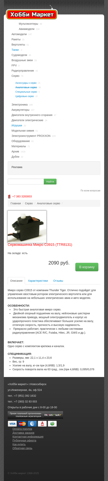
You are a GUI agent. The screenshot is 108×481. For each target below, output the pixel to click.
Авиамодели (26, 28)
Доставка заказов (23, 432)
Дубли (15, 156)
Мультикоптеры (28, 23)
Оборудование (21, 141)
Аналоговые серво (26, 87)
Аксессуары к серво (26, 83)
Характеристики (38, 280)
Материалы (19, 146)
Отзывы (58, 280)
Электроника (20, 104)
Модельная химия (23, 130)
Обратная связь (22, 448)
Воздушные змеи (22, 60)
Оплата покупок (22, 428)
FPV (14, 65)
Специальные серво (26, 91)
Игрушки (17, 125)
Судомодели (19, 55)
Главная (16, 203)
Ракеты (16, 39)
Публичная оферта (24, 440)
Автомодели (19, 34)
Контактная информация (27, 436)
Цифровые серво (24, 96)
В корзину (87, 267)
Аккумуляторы (20, 109)
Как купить (19, 444)
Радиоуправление (23, 70)
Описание (16, 280)
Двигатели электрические (27, 120)
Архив (15, 151)
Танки (15, 49)
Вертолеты (18, 44)
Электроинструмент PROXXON (31, 135)
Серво (15, 75)
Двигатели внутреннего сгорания (32, 115)
